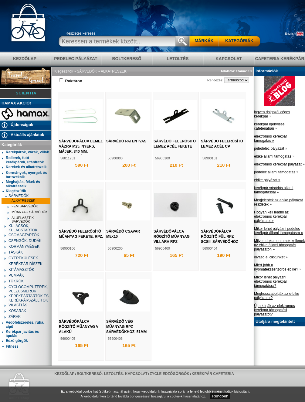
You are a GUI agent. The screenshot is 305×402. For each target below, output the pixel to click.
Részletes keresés (80, 33)
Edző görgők (15, 341)
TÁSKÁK (14, 252)
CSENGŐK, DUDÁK (23, 241)
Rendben (220, 396)
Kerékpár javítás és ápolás (20, 333)
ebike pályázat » (267, 180)
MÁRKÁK (204, 40)
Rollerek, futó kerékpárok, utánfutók (23, 160)
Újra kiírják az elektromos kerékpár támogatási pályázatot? (274, 310)
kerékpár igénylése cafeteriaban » (269, 126)
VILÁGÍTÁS (16, 305)
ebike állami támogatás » (274, 156)
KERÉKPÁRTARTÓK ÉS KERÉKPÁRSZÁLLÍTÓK (27, 298)
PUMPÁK (14, 275)
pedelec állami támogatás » (276, 172)
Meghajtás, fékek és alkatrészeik (21, 184)
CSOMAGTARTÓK (22, 235)
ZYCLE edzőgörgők (169, 374)
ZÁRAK (13, 317)
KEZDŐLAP (24, 58)
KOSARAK (15, 311)
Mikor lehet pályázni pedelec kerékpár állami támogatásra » (278, 231)
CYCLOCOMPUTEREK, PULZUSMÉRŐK (26, 289)
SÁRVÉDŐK (17, 196)
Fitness (10, 346)
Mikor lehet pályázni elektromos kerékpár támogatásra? (270, 281)
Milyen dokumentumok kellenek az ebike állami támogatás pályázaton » (279, 245)
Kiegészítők (14, 191)
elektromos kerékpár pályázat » (279, 164)
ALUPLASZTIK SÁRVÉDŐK (21, 219)
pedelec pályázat (75, 58)
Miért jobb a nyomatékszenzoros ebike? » (277, 267)
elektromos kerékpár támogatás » (270, 138)
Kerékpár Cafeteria (212, 374)
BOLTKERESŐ (126, 58)
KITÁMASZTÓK (19, 270)
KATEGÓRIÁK (239, 40)
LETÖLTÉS (177, 58)
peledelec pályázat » (270, 148)
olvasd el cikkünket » (271, 257)
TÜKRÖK (14, 281)
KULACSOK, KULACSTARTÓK (21, 228)
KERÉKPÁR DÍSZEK (23, 264)
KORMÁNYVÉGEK (22, 247)
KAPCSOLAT (228, 58)
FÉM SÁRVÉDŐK (23, 207)
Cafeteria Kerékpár (279, 58)
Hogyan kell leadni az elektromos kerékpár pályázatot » (271, 216)
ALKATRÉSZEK (21, 201)
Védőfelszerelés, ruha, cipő (23, 324)
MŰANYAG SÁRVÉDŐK (28, 212)
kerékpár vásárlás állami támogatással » (273, 190)
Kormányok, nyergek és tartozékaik (24, 175)
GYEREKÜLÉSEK (21, 258)
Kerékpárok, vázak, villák (25, 152)
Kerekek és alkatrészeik (24, 167)
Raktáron (70, 81)
